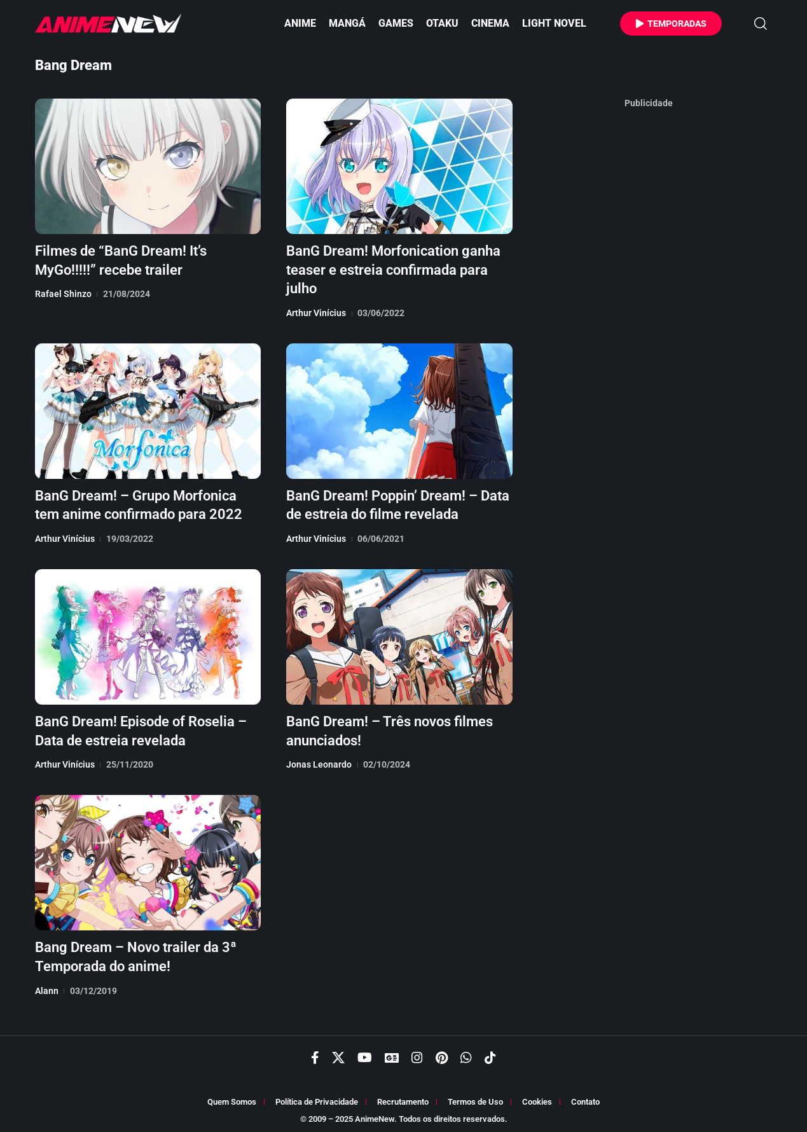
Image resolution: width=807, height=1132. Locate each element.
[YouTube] (364, 1054)
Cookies (537, 1098)
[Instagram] (417, 1054)
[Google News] (392, 1054)
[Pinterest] (441, 1054)
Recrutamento (403, 1098)
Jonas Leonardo (319, 760)
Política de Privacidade (316, 1098)
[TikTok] (490, 1054)
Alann (47, 985)
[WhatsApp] (466, 1054)
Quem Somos (231, 1098)
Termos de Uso (475, 1098)
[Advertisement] (648, 304)
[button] (760, 23)
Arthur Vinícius (316, 311)
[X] (338, 1054)
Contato (585, 1098)
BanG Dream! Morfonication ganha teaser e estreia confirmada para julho (393, 268)
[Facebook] (315, 1054)
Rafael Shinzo (63, 292)
